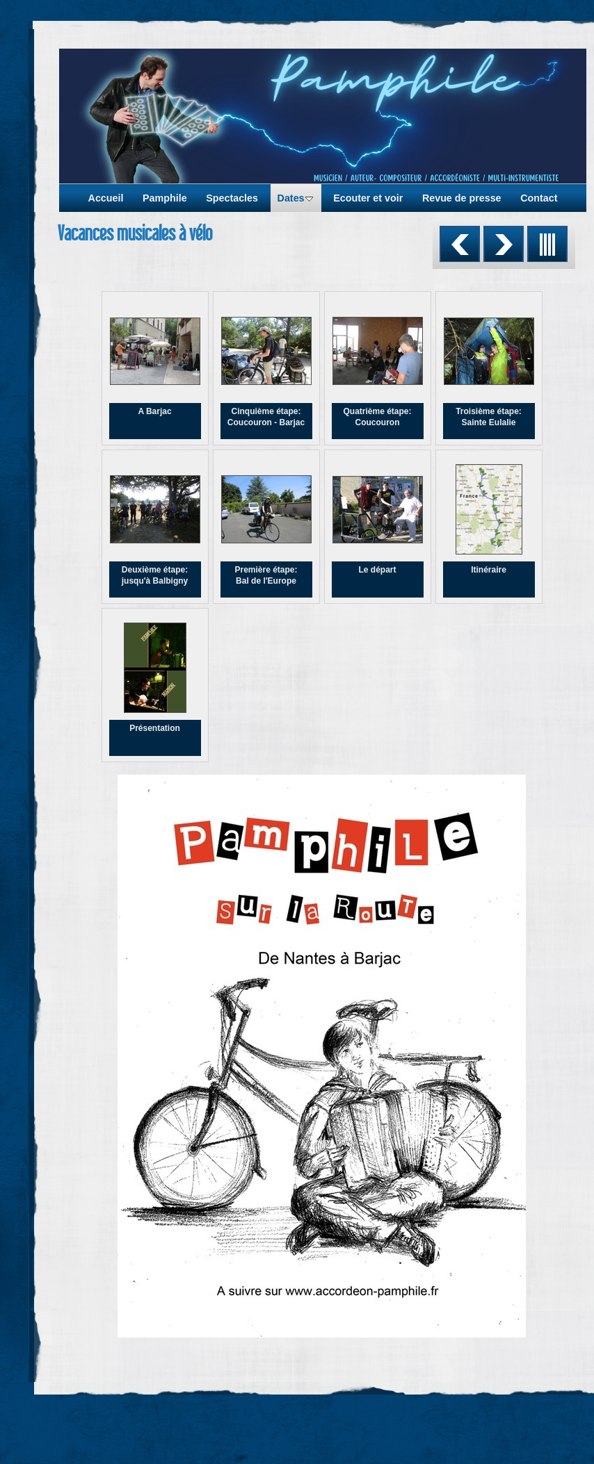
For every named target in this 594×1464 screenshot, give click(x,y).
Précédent (459, 244)
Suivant (503, 244)
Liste (547, 244)
